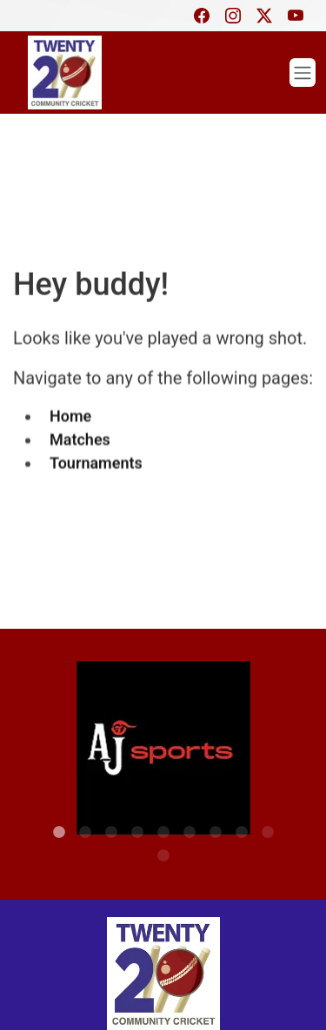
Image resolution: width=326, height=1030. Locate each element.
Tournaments (96, 461)
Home (70, 414)
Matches (80, 437)
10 (163, 839)
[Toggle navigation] (302, 72)
